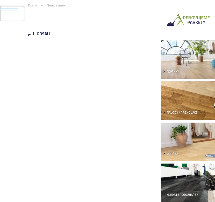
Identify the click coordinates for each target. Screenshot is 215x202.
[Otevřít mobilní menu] (9, 10)
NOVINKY (173, 71)
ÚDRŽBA (172, 154)
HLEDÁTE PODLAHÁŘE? (182, 194)
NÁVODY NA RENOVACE (182, 112)
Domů (32, 5)
